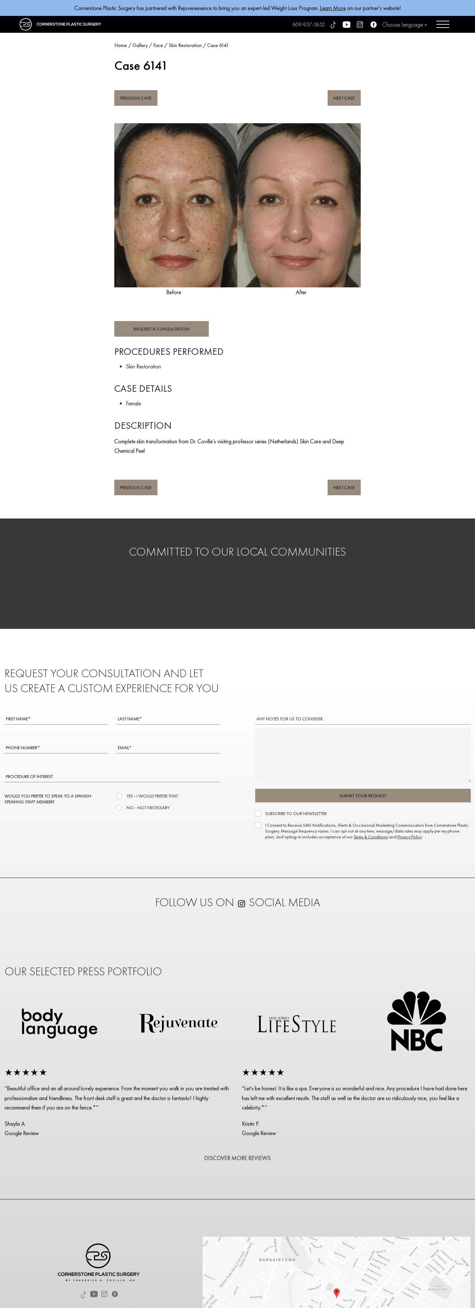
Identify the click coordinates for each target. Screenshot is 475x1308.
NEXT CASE (344, 98)
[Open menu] (443, 24)
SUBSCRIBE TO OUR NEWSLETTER (295, 813)
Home (120, 45)
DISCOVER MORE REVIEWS (237, 1158)
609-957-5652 (309, 24)
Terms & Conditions (371, 837)
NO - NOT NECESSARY (147, 807)
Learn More (333, 8)
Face (158, 45)
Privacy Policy (409, 837)
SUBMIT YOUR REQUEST (363, 795)
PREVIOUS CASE (136, 98)
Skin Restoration (185, 45)
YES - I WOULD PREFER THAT (151, 796)
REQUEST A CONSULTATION (161, 329)
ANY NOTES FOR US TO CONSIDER (289, 719)
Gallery (140, 45)
